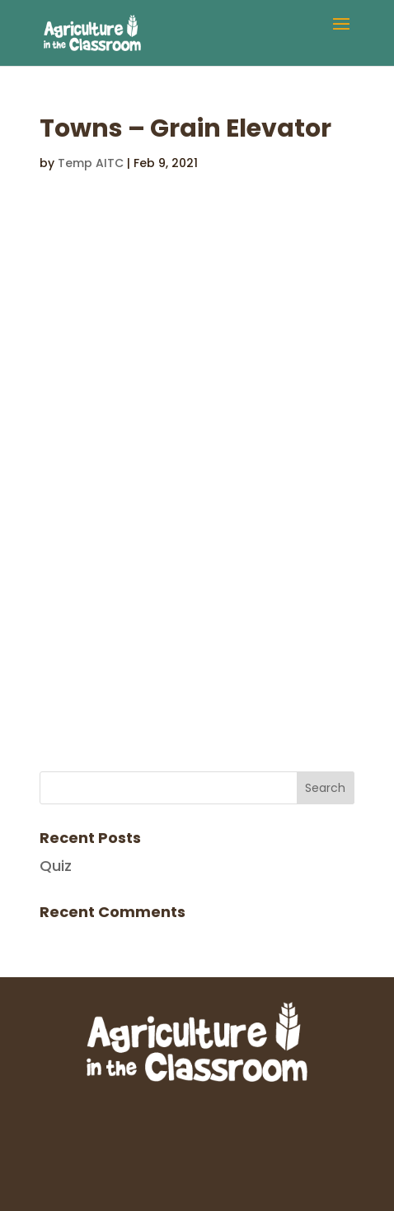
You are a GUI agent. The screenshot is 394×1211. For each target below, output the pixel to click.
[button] (341, 35)
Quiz (56, 865)
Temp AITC (91, 163)
